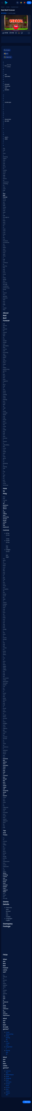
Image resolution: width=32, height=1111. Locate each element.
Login (29, 2)
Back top (27, 1102)
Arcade (7, 7)
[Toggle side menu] (2, 2)
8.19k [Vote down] (11, 33)
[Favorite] (16, 33)
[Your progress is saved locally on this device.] (19, 33)
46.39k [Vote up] (5, 33)
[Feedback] (22, 33)
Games (2, 7)
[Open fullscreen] (29, 33)
